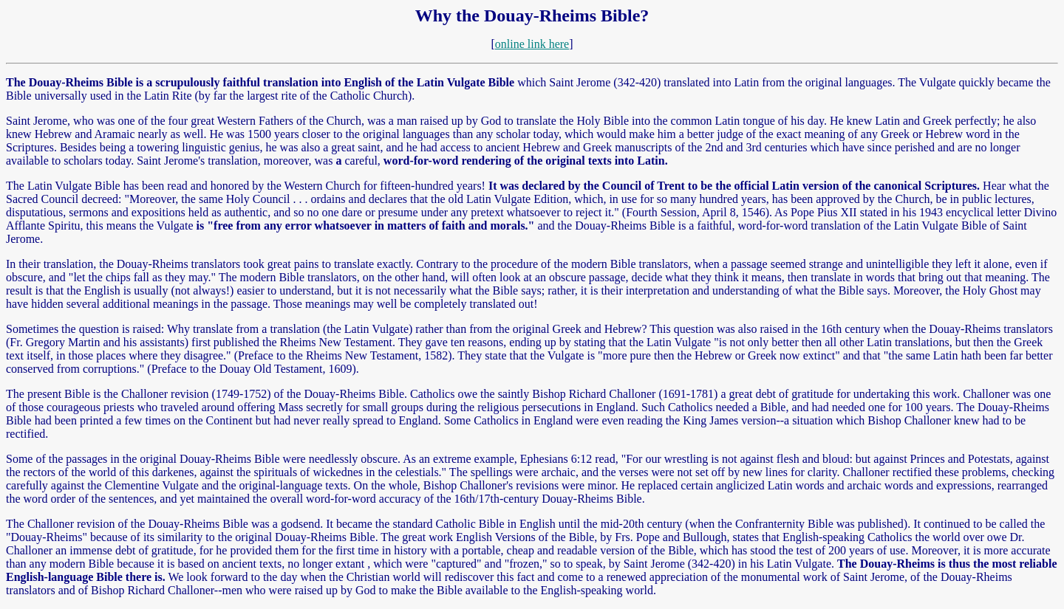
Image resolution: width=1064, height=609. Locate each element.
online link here (532, 44)
